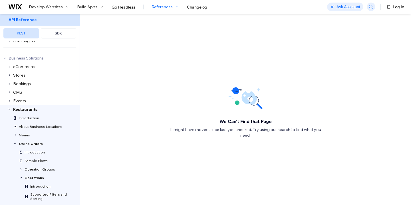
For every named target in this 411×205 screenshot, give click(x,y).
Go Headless (123, 7)
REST (21, 33)
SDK (58, 33)
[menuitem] (40, 27)
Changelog (197, 7)
